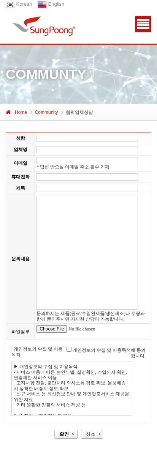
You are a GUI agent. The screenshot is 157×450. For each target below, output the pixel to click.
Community (46, 112)
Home (16, 112)
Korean (19, 4)
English (51, 4)
